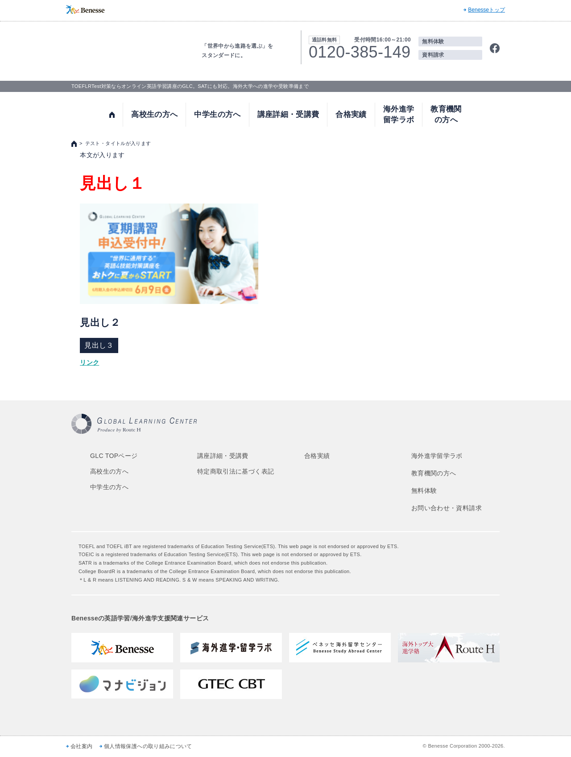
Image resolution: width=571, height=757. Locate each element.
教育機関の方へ (445, 114)
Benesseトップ (486, 10)
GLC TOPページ (113, 455)
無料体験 (433, 41)
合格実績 (350, 114)
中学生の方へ (217, 114)
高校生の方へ (154, 114)
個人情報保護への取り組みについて (148, 746)
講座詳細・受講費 (288, 114)
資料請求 (433, 55)
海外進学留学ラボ (398, 114)
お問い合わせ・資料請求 (446, 508)
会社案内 (81, 746)
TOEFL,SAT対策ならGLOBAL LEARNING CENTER (124, 50)
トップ (112, 115)
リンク (89, 362)
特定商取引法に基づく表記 (235, 471)
